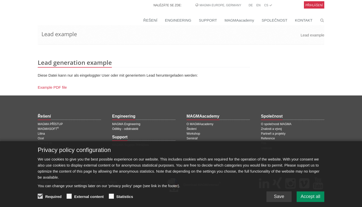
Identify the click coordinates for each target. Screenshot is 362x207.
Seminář (192, 138)
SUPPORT (208, 20)
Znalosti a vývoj (271, 129)
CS (268, 5)
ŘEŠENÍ (150, 20)
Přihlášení (314, 5)
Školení (192, 129)
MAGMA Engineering (126, 124)
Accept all (310, 199)
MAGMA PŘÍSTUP (50, 124)
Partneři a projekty (273, 133)
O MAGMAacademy (200, 124)
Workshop (193, 133)
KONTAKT (303, 20)
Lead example (312, 35)
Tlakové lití (45, 143)
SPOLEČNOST (275, 20)
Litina (41, 133)
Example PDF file (52, 87)
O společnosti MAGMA (276, 124)
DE (251, 5)
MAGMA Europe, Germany (220, 5)
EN (258, 5)
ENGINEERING (178, 20)
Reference (268, 138)
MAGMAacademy (239, 20)
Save (279, 199)
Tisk (263, 143)
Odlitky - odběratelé (125, 129)
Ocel (41, 138)
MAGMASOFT (48, 129)
